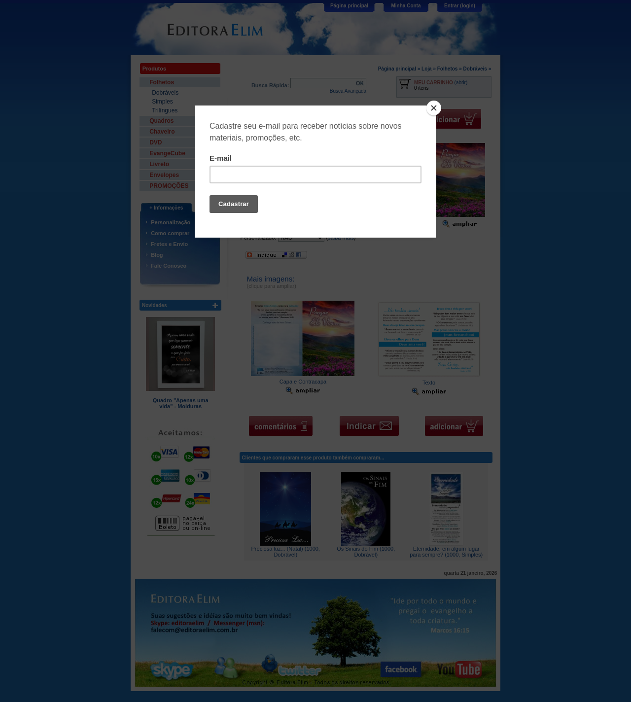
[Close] (433, 108)
